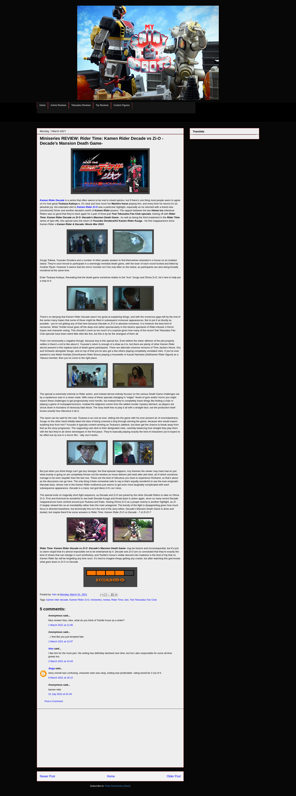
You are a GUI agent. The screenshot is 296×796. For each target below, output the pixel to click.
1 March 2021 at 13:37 (60, 641)
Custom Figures (122, 105)
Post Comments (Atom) (117, 785)
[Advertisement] (110, 738)
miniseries (96, 599)
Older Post (174, 776)
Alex (50, 648)
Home (42, 105)
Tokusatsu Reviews (81, 105)
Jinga (51, 668)
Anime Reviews (58, 105)
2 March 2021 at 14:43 (60, 661)
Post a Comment (54, 701)
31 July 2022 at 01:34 (60, 694)
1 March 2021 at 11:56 (60, 625)
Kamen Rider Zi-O (87, 207)
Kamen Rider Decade (52, 200)
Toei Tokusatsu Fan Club (143, 599)
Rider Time (117, 599)
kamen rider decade (57, 599)
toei (127, 599)
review (106, 599)
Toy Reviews (102, 105)
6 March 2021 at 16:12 (60, 677)
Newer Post (47, 776)
